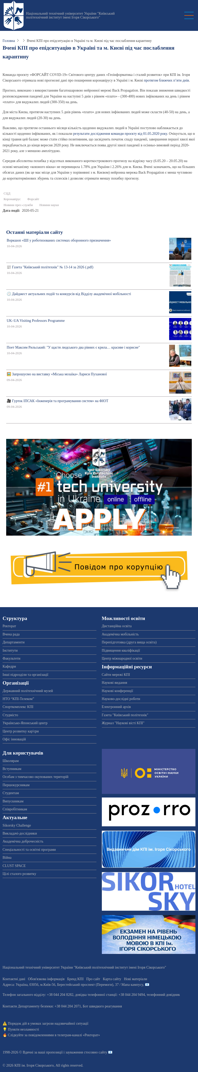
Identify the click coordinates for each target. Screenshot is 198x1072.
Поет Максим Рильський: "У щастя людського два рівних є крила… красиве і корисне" (73, 347)
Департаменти (13, 642)
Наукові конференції (117, 691)
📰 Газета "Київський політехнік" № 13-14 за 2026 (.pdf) (50, 267)
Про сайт (93, 979)
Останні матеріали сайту (34, 232)
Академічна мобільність (120, 634)
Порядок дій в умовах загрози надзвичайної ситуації (48, 1023)
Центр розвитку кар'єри (21, 731)
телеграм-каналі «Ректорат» (78, 1035)
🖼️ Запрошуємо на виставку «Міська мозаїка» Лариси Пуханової (57, 374)
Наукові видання (114, 683)
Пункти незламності (23, 1029)
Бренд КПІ (75, 979)
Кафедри (9, 666)
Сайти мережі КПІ (116, 675)
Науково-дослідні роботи (121, 699)
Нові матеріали (135, 979)
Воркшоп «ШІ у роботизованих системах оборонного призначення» (59, 240)
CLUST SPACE (14, 866)
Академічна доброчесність (23, 841)
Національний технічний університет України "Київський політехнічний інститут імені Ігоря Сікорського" (70, 15)
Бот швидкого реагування (102, 1006)
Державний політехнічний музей (28, 691)
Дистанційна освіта (117, 626)
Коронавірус (12, 199)
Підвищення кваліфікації (121, 650)
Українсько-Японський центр (25, 723)
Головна (9, 41)
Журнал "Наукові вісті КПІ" (123, 723)
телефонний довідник (163, 995)
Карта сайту (112, 979)
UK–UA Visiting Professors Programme (36, 321)
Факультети (11, 658)
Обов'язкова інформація (46, 979)
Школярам (11, 761)
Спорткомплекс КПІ (18, 707)
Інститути (10, 650)
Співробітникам (15, 809)
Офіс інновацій (14, 739)
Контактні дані (14, 979)
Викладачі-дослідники (20, 833)
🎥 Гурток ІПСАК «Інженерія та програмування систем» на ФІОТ (57, 401)
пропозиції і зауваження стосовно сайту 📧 (79, 1052)
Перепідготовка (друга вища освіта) (129, 642)
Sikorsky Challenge (17, 825)
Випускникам (13, 801)
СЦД (7, 193)
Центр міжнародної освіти (122, 658)
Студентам (11, 793)
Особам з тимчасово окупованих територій (35, 777)
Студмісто (10, 715)
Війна (7, 858)
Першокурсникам (16, 785)
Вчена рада (11, 634)
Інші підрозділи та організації (25, 675)
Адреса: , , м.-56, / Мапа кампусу (73, 985)
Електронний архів (116, 707)
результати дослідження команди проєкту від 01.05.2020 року (120, 134)
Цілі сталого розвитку (19, 874)
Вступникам (12, 769)
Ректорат (9, 626)
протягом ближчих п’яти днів (166, 80)
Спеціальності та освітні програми (29, 850)
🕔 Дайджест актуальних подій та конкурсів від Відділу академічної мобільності (69, 294)
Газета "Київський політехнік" (125, 715)
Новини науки (49, 205)
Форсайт (33, 199)
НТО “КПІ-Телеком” (18, 699)
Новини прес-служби (18, 205)
